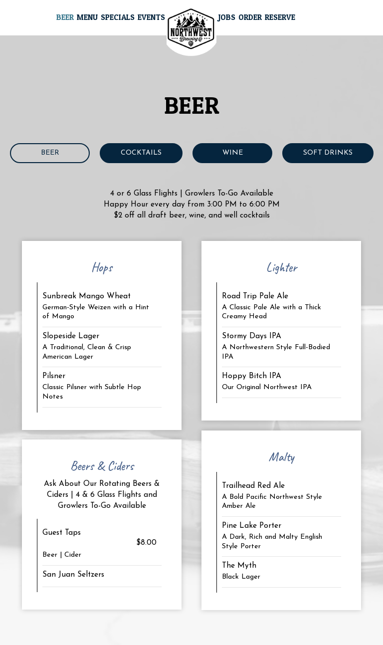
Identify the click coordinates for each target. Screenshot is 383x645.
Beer (65, 17)
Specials (118, 17)
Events (151, 17)
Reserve (280, 17)
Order (250, 17)
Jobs (226, 17)
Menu (87, 17)
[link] (191, 31)
